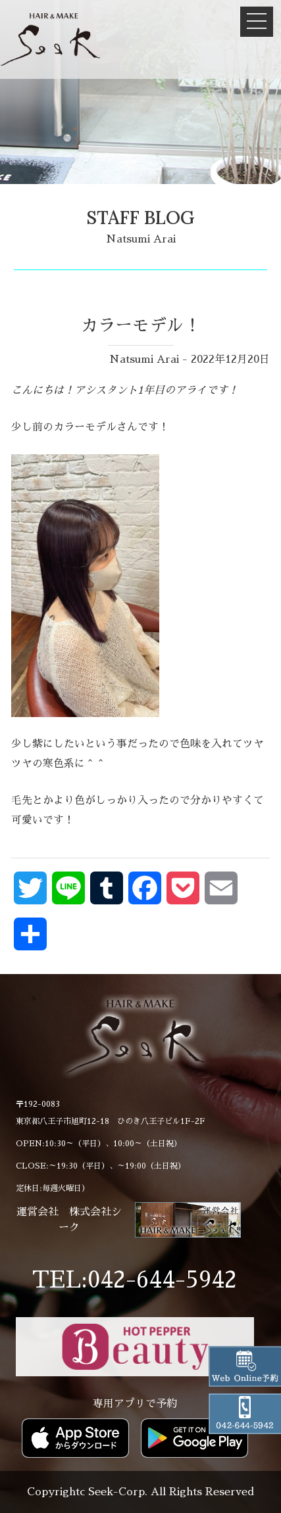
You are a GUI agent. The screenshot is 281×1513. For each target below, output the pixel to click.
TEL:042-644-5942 (134, 1280)
